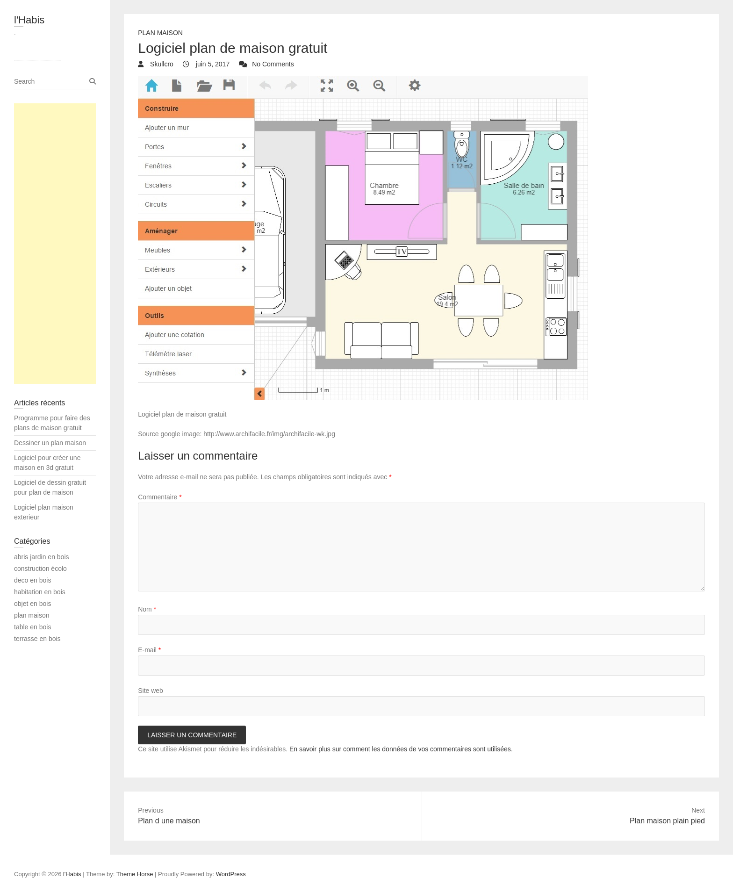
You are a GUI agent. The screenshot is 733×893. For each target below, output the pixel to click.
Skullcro (160, 64)
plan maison (160, 32)
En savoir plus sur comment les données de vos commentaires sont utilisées (400, 749)
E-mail (149, 650)
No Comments (273, 64)
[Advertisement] (55, 243)
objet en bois (32, 603)
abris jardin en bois (41, 557)
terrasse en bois (37, 638)
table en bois (32, 627)
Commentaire (159, 497)
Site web (150, 690)
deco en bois (32, 580)
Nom (147, 609)
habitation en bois (39, 592)
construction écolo (40, 568)
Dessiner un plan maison (50, 442)
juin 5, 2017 (212, 64)
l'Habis (29, 20)
